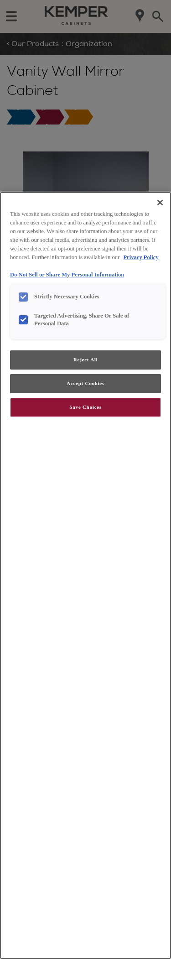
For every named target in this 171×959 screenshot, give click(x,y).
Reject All (85, 359)
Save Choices (85, 407)
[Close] (160, 203)
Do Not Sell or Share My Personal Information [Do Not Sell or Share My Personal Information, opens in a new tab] (67, 274)
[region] (85, 575)
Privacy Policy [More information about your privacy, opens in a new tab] (140, 257)
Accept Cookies (85, 383)
